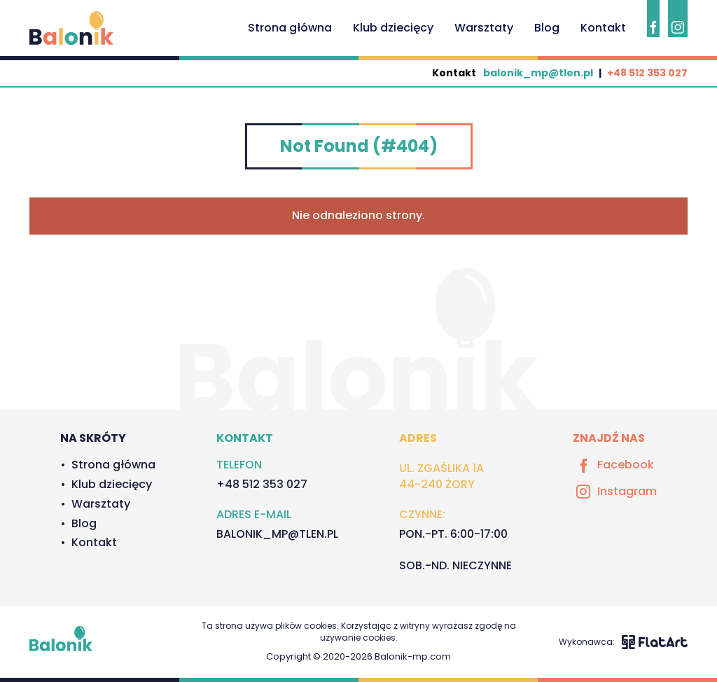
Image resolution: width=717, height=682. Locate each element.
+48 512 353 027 (647, 73)
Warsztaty (483, 28)
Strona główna (290, 28)
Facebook (613, 465)
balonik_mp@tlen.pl (538, 73)
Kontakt (603, 28)
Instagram (615, 491)
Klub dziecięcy (393, 28)
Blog (546, 28)
